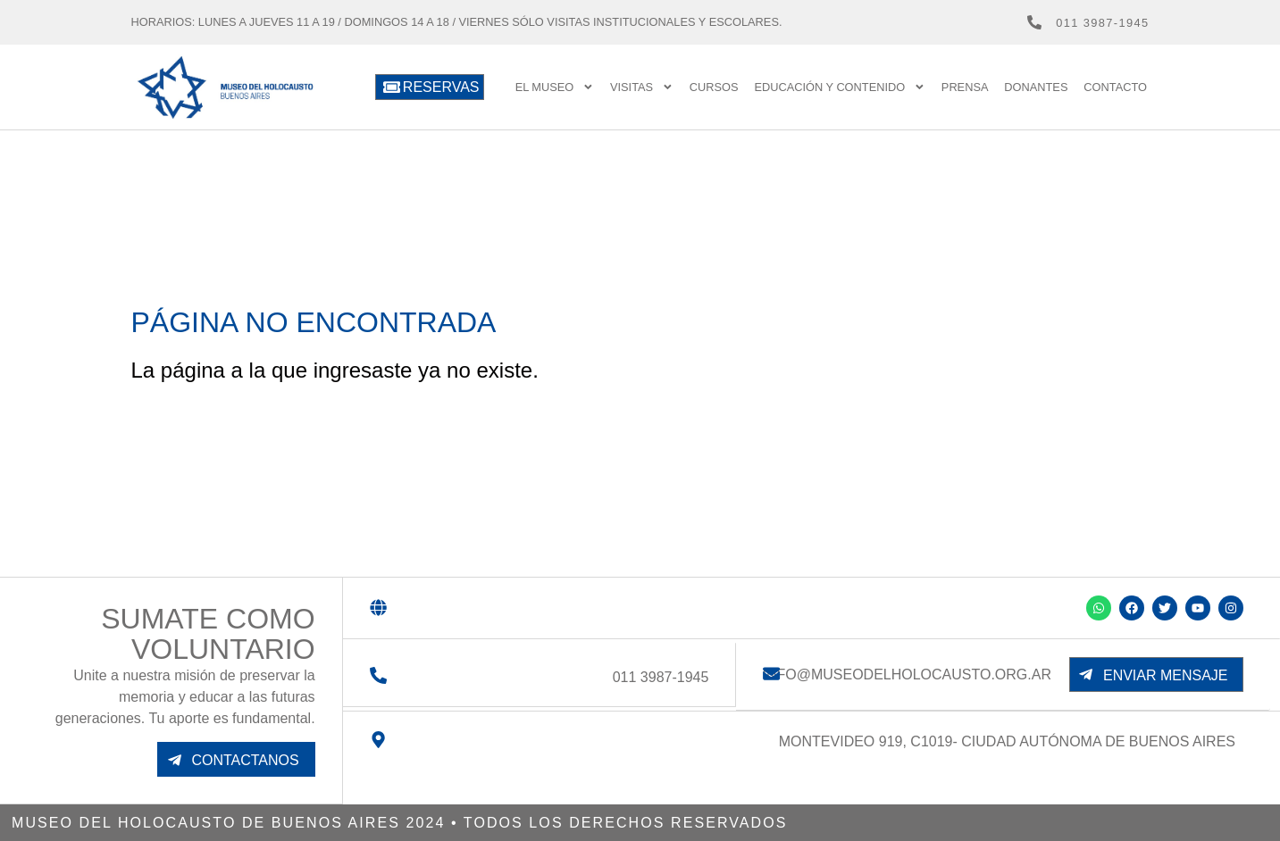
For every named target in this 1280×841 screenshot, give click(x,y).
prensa (965, 87)
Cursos (714, 87)
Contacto (1115, 87)
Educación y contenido (839, 87)
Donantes (1035, 87)
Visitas (641, 87)
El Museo (554, 87)
